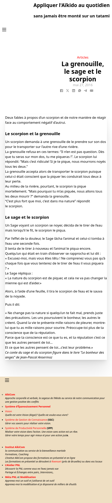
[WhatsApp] (80, 91)
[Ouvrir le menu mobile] (4, 29)
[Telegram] (86, 91)
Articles (82, 57)
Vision (8, 411)
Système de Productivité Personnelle (25, 428)
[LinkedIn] (74, 91)
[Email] (92, 91)
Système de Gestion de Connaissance (26, 419)
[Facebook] (62, 91)
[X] (68, 91)
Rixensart (56, 461)
